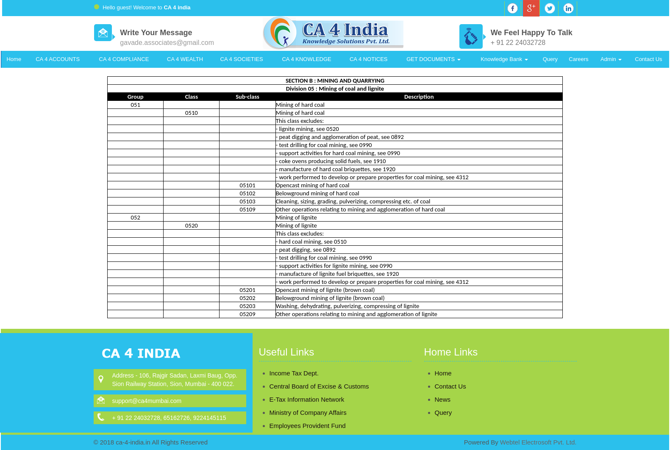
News (433, 399)
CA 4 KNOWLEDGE (306, 59)
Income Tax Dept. (294, 363)
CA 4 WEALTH (185, 59)
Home (13, 59)
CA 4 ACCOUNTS (58, 59)
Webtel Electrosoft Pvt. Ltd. (538, 442)
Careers (578, 59)
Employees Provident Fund (308, 415)
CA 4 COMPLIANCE (124, 59)
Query (550, 59)
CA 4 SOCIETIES (241, 59)
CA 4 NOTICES (369, 59)
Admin (611, 59)
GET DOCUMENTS (433, 59)
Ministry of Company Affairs (308, 402)
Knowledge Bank (504, 59)
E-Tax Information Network (307, 389)
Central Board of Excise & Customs (319, 376)
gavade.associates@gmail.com (167, 42)
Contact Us (648, 59)
